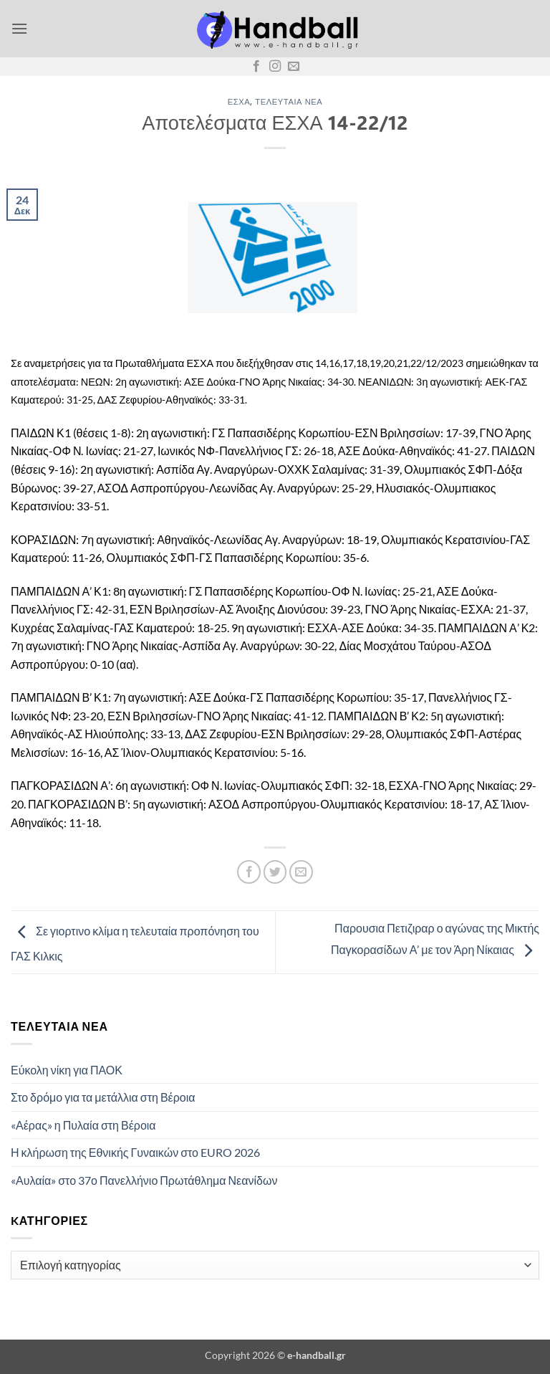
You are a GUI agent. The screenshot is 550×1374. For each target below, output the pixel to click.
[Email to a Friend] (301, 872)
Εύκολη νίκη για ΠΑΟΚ (66, 1070)
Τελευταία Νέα (288, 101)
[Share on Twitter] (275, 872)
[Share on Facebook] (249, 872)
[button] (19, 28)
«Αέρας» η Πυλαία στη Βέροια (83, 1125)
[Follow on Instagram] (275, 66)
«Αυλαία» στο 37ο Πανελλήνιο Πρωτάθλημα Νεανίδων (144, 1180)
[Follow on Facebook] (256, 66)
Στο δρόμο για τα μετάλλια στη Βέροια (103, 1097)
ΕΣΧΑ (239, 101)
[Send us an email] (293, 66)
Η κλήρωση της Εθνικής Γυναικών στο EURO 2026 (135, 1152)
